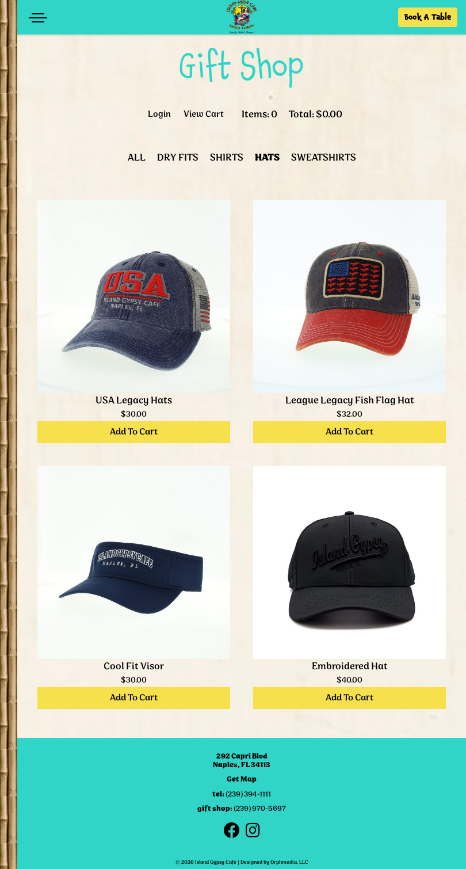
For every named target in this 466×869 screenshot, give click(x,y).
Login (159, 114)
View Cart (204, 114)
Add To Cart (134, 432)
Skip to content (58, 53)
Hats (267, 158)
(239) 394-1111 (248, 794)
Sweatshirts (323, 158)
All (137, 158)
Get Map (242, 779)
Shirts (226, 158)
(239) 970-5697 (260, 808)
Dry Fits (177, 158)
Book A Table (427, 17)
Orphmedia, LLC (289, 862)
